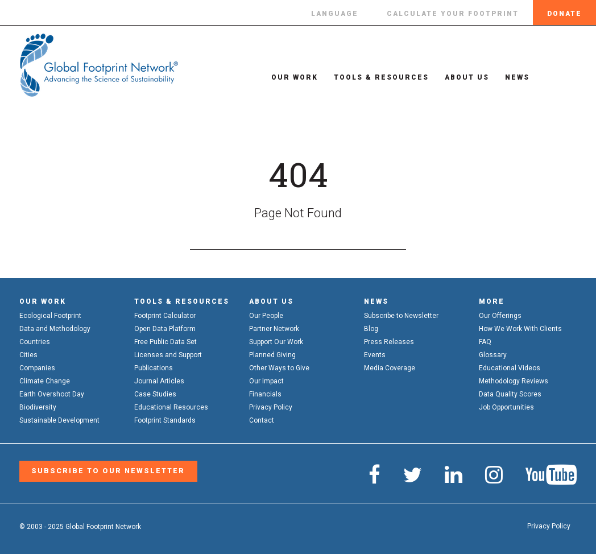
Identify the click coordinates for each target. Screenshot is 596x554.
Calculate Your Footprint (453, 14)
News (510, 77)
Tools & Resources (373, 77)
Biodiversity (37, 407)
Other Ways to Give (279, 368)
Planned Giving (272, 355)
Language (334, 14)
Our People (266, 316)
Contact (261, 420)
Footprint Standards (165, 420)
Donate (564, 14)
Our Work (287, 77)
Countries (34, 342)
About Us (459, 77)
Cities (28, 355)
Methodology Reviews (513, 381)
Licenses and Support (168, 355)
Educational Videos (509, 368)
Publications (153, 368)
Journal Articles (159, 381)
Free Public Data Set (165, 342)
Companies (37, 368)
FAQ (485, 342)
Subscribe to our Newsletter (105, 471)
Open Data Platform (165, 329)
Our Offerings (500, 316)
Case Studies (155, 394)
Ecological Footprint (50, 316)
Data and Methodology (54, 329)
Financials (265, 394)
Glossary (493, 355)
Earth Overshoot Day (51, 394)
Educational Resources (171, 407)
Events (375, 355)
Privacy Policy (270, 407)
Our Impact (266, 381)
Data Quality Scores (510, 394)
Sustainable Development (59, 420)
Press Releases (389, 342)
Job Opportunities (506, 407)
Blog (371, 329)
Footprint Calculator (165, 316)
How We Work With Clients (520, 329)
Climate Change (44, 381)
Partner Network (274, 329)
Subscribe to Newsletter (401, 316)
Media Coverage (389, 368)
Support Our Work (276, 342)
